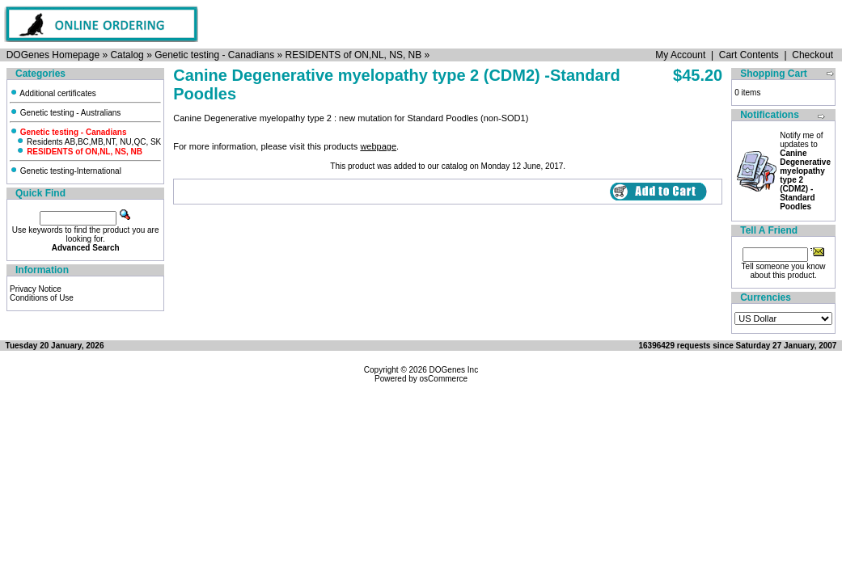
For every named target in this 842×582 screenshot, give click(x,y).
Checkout (812, 55)
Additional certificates (53, 93)
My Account (680, 55)
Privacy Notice (35, 289)
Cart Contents (749, 55)
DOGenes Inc (454, 369)
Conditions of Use (42, 297)
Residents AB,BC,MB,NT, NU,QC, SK (88, 141)
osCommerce (444, 378)
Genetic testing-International (65, 171)
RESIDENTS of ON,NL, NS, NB (354, 55)
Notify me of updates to (805, 171)
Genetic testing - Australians (65, 112)
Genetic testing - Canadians (214, 55)
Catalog (126, 55)
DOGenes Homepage (52, 55)
